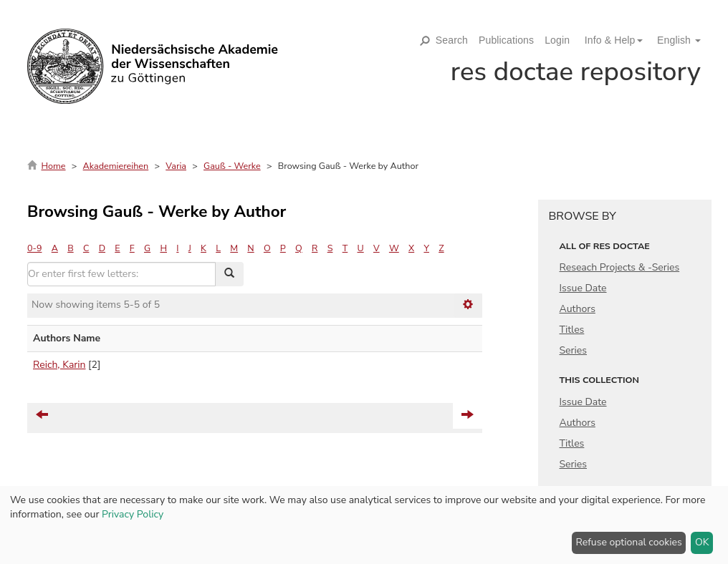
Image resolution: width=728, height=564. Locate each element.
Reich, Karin (59, 364)
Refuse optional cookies (629, 542)
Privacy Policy (132, 514)
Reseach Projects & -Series (620, 267)
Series (574, 350)
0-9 (34, 248)
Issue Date (583, 288)
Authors (577, 309)
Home (53, 166)
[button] (608, 40)
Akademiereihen (116, 166)
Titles (572, 329)
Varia (176, 166)
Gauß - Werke (232, 166)
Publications (506, 40)
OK (702, 542)
